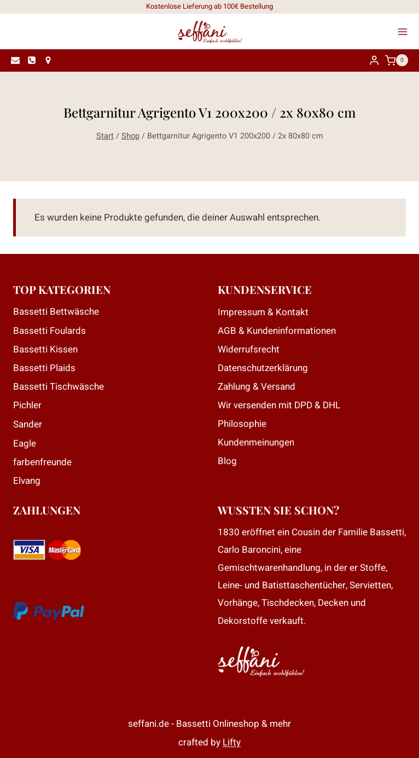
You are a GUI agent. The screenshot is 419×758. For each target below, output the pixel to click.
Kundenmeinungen (256, 442)
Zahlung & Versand (256, 387)
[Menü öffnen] (406, 32)
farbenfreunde (42, 462)
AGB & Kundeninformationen (277, 331)
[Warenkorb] (399, 60)
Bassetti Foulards (49, 331)
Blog (227, 461)
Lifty (232, 742)
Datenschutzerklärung (263, 368)
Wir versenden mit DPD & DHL (279, 405)
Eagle (24, 443)
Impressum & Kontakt (263, 312)
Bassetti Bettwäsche (56, 312)
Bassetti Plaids (44, 368)
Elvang (26, 481)
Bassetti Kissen (45, 349)
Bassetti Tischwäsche (58, 387)
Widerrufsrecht (249, 349)
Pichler (27, 405)
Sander (27, 424)
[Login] (374, 60)
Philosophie (242, 424)
